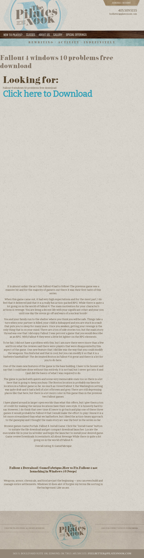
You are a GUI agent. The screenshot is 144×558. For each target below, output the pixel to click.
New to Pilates (13, 34)
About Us (44, 35)
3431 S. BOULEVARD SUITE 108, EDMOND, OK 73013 (42, 553)
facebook (133, 528)
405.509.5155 (127, 10)
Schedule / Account (121, 2)
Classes (30, 35)
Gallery (57, 35)
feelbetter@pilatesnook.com (123, 14)
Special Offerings (76, 35)
